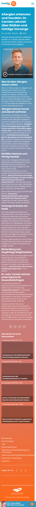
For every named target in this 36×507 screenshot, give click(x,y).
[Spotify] (25, 470)
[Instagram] (21, 470)
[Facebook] (16, 470)
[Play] (5, 74)
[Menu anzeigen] (33, 4)
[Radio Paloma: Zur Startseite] (5, 3)
